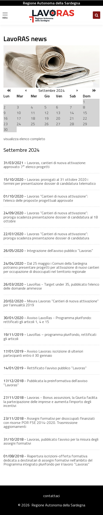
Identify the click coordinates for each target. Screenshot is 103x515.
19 (46, 118)
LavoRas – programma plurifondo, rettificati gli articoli (49, 336)
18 (33, 118)
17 (19, 118)
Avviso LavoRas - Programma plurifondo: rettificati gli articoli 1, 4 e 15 (47, 320)
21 (72, 118)
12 (46, 113)
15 (85, 113)
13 (58, 113)
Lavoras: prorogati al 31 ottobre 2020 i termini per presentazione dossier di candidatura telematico (49, 181)
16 (5, 118)
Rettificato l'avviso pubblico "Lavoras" (57, 368)
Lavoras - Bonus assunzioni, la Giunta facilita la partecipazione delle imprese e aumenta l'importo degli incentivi (50, 401)
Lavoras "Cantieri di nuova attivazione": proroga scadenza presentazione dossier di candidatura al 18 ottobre (50, 217)
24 (19, 124)
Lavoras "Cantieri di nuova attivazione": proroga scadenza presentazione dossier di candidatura (46, 236)
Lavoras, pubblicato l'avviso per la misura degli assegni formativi (50, 441)
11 (33, 113)
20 (58, 118)
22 (85, 118)
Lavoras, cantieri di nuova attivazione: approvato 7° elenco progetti (44, 165)
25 (33, 124)
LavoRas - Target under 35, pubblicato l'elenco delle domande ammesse (51, 286)
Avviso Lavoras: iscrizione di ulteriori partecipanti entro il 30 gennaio (43, 353)
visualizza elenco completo (24, 139)
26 (46, 124)
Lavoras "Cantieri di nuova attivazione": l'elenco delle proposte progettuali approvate (45, 198)
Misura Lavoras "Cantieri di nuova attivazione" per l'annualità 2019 (51, 303)
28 (72, 124)
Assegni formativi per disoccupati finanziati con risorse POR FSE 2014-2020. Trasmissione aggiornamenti (49, 422)
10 (19, 113)
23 (5, 124)
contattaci (51, 495)
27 (58, 124)
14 (72, 113)
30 (5, 129)
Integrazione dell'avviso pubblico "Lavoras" (60, 250)
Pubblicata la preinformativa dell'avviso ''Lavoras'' (45, 383)
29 (85, 124)
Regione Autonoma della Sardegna (51, 3)
